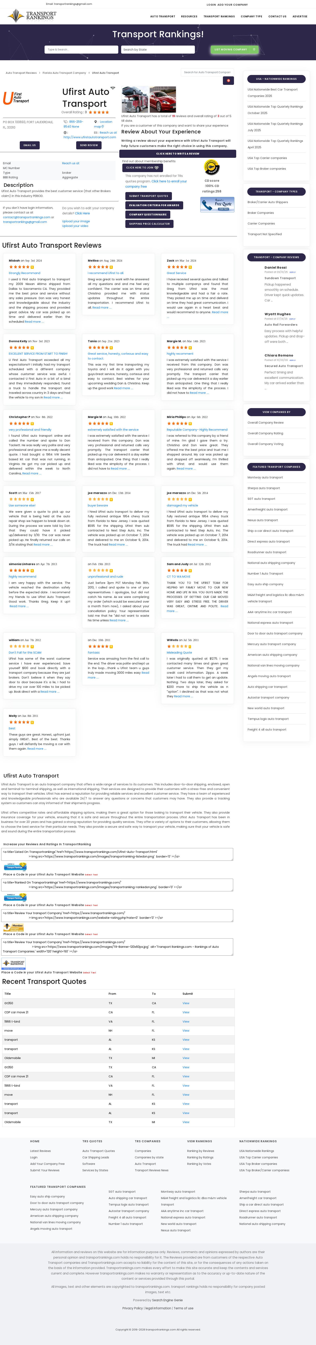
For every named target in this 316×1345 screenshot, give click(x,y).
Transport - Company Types (277, 191)
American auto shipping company (272, 655)
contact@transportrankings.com (26, 217)
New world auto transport (266, 708)
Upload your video (75, 226)
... (272, 300)
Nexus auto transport (263, 520)
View (186, 1003)
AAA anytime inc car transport (182, 1211)
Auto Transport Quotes (98, 1151)
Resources (189, 16)
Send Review (89, 145)
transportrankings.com (161, 1329)
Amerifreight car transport (257, 1198)
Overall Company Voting (265, 444)
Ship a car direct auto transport (270, 531)
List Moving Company (235, 49)
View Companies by (277, 412)
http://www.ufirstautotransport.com (90, 137)
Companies (143, 1151)
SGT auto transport (261, 499)
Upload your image (76, 221)
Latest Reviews (40, 1151)
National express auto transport (270, 623)
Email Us (30, 145)
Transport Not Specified (265, 234)
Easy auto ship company (265, 584)
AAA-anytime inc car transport (270, 612)
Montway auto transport (265, 477)
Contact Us (277, 16)
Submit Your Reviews (44, 1170)
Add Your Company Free (47, 1164)
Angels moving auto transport (269, 676)
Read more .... (34, 322)
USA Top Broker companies (267, 169)
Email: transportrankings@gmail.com (69, 4)
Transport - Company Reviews (276, 257)
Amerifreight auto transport (268, 509)
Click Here (82, 213)
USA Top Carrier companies (267, 158)
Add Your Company (232, 5)
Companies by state (149, 1157)
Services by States (95, 1170)
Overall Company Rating (265, 433)
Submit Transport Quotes (148, 196)
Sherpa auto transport (264, 488)
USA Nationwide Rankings (256, 1151)
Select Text (91, 874)
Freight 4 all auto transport (267, 730)
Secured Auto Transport (284, 366)
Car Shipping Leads (95, 1157)
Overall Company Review (266, 423)
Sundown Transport (280, 278)
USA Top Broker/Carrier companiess (264, 1170)
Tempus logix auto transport (268, 719)
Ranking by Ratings (200, 1157)
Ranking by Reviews (200, 1151)
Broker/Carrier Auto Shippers (268, 202)
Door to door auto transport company (275, 633)
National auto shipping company (271, 563)
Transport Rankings (219, 16)
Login (211, 5)
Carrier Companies (261, 223)
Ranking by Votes (199, 1164)
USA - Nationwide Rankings (276, 79)
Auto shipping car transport (267, 687)
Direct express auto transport (269, 541)
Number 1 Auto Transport (265, 574)
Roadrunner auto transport (267, 552)
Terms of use (183, 1308)
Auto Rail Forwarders (281, 325)
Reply (293, 272)
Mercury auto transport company (272, 644)
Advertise (300, 16)
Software (88, 1164)
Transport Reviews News (151, 1170)
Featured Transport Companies (276, 467)
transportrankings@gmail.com (25, 222)
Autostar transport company (268, 697)
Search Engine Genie (167, 1300)
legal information (159, 1308)
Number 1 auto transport (126, 1224)
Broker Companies (261, 213)
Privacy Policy (133, 1308)
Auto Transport (162, 16)
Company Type (251, 16)
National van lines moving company (273, 665)
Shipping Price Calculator (149, 224)
